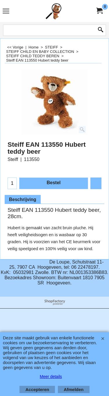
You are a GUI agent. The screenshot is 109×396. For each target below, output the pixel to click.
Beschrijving (22, 199)
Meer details (51, 376)
